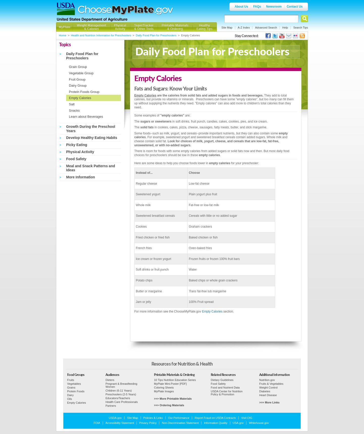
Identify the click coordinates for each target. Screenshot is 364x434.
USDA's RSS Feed (302, 35)
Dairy (70, 395)
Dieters (110, 379)
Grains (71, 387)
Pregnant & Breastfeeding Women (121, 385)
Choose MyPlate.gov (125, 10)
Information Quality (215, 422)
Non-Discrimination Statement (180, 422)
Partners (111, 405)
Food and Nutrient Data (225, 387)
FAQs (257, 6)
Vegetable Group (81, 73)
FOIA (97, 422)
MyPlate (64, 27)
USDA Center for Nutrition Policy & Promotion (227, 393)
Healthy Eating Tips (205, 27)
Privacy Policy (148, 422)
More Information (80, 177)
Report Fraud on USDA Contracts (215, 417)
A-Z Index (244, 27)
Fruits (70, 379)
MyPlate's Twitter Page (275, 35)
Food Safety (76, 159)
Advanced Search (266, 27)
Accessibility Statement (120, 422)
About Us (241, 6)
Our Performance (178, 417)
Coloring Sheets (164, 387)
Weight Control (268, 387)
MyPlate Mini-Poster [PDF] (170, 383)
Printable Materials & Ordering (175, 27)
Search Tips (300, 27)
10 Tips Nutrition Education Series (175, 379)
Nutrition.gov (267, 379)
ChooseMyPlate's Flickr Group (295, 35)
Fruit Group (77, 79)
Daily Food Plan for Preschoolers (156, 35)
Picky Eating (76, 145)
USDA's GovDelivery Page (288, 35)
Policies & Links (153, 417)
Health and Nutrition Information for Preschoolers (101, 35)
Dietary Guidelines (222, 379)
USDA (66, 9)
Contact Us (295, 6)
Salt (71, 104)
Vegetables (74, 383)
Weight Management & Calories (91, 27)
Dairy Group (78, 85)
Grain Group (78, 67)
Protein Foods (75, 391)
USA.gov (238, 422)
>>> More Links (269, 402)
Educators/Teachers (118, 398)
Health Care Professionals (122, 401)
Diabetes (264, 391)
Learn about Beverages (86, 116)
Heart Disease (268, 395)
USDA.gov (115, 417)
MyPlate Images (164, 391)
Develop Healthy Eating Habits (91, 138)
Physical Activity (120, 27)
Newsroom (273, 6)
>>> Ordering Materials (169, 405)
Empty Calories (80, 98)
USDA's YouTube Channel (281, 35)
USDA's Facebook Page (268, 35)
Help (285, 27)
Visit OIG (246, 417)
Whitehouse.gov (259, 422)
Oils (69, 398)
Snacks (74, 110)
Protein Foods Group (84, 92)
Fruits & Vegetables (271, 383)
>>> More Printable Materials (173, 398)
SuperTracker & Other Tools (144, 27)
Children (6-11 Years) (119, 390)
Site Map (226, 27)
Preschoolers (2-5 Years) (121, 394)
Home (62, 35)
